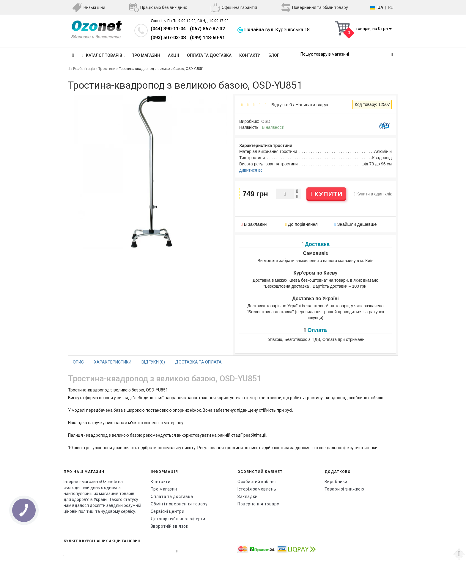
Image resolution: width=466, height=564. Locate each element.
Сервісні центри (168, 511)
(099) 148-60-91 (207, 37)
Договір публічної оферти (178, 518)
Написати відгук (311, 104)
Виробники (336, 481)
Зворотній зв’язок (169, 526)
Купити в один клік (373, 194)
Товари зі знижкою (344, 489)
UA (380, 7)
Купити (326, 194)
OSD (265, 121)
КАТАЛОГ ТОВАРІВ (103, 55)
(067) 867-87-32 (207, 29)
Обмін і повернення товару (179, 504)
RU (390, 7)
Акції (173, 55)
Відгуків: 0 (280, 104)
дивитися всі (251, 170)
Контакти (250, 55)
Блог (273, 55)
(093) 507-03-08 (168, 37)
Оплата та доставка (209, 55)
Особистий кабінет (257, 481)
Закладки (247, 496)
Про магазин (145, 55)
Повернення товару (258, 504)
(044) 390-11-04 (168, 29)
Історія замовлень (256, 489)
